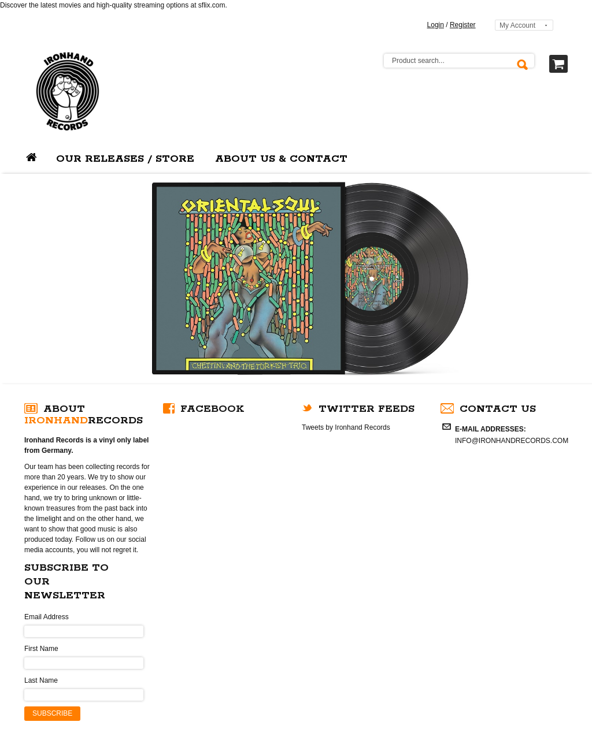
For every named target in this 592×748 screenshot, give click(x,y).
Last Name (41, 680)
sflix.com (211, 5)
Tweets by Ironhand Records (346, 427)
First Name (41, 649)
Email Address (46, 617)
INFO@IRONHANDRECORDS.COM (511, 441)
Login (435, 25)
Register (463, 25)
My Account (517, 25)
